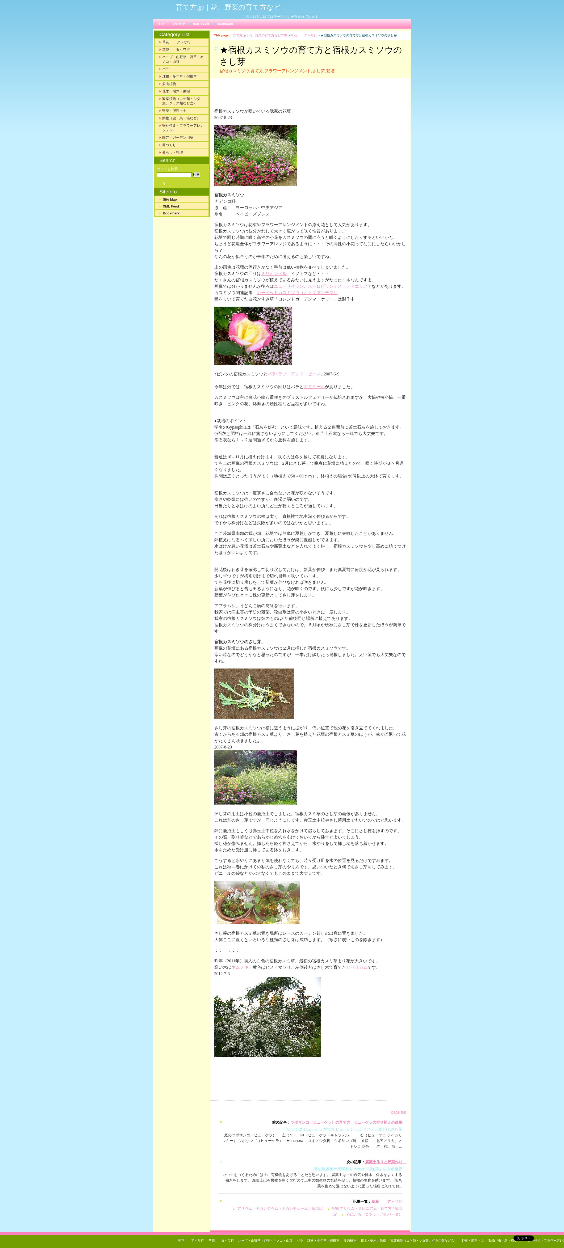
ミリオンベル (274, 273)
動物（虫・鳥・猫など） (181, 118)
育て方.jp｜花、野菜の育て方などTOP (260, 35)
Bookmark (224, 24)
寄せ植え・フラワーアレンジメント (183, 128)
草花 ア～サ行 (304, 35)
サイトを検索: (168, 169)
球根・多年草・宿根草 (179, 76)
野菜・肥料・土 (174, 111)
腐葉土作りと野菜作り (385, 1162)
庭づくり (169, 145)
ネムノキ (239, 967)
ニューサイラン (289, 286)
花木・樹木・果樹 (176, 91)
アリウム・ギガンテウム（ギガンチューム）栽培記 (280, 1208)
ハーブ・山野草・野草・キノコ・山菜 (183, 59)
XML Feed (201, 24)
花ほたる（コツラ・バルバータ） (374, 1214)
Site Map (179, 24)
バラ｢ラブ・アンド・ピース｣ (296, 374)
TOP (160, 24)
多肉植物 (169, 84)
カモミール (314, 386)
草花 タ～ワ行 (176, 50)
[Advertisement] (280, 96)
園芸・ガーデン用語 (177, 137)
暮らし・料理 (172, 152)
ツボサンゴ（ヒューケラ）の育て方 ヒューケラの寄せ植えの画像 (346, 1122)
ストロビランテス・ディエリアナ (340, 286)
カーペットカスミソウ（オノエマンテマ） (297, 292)
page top (398, 1112)
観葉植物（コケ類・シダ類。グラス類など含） (181, 101)
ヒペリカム (356, 967)
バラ (165, 69)
